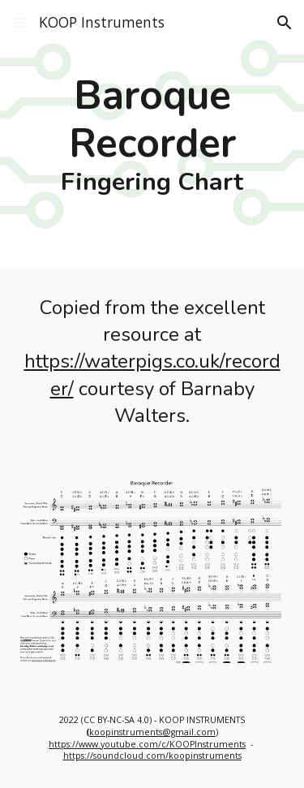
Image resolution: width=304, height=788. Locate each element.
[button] (19, 22)
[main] (152, 134)
